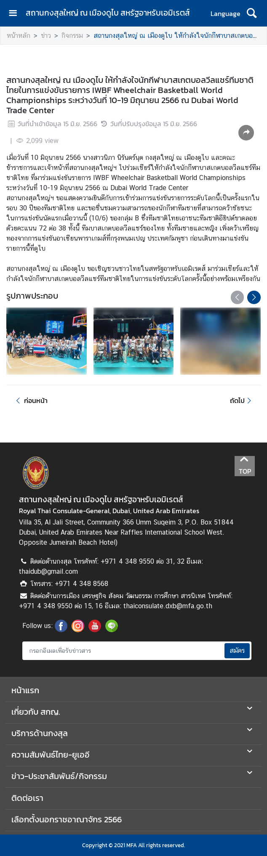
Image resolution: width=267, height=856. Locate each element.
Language (225, 13)
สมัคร (237, 651)
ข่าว (46, 36)
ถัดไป (242, 400)
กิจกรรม (72, 36)
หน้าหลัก (18, 36)
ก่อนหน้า (30, 400)
